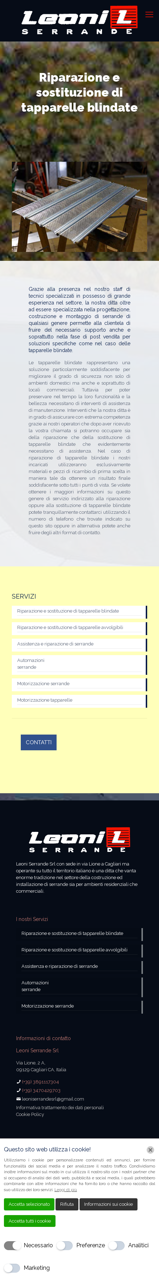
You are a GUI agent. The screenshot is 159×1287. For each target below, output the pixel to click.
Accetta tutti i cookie (30, 1221)
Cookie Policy (30, 1114)
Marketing (37, 1267)
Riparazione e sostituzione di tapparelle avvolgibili (70, 627)
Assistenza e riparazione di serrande (55, 644)
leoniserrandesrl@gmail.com (53, 1099)
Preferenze (90, 1245)
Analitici (138, 1245)
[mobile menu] (149, 14)
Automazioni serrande (30, 664)
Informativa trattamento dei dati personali (60, 1107)
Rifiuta (67, 1204)
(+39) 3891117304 (40, 1081)
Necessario (38, 1245)
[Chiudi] (150, 1150)
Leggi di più (65, 1190)
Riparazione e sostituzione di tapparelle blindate (68, 611)
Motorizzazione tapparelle (44, 700)
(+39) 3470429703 (41, 1090)
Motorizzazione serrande (43, 683)
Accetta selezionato (29, 1204)
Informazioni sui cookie (108, 1204)
